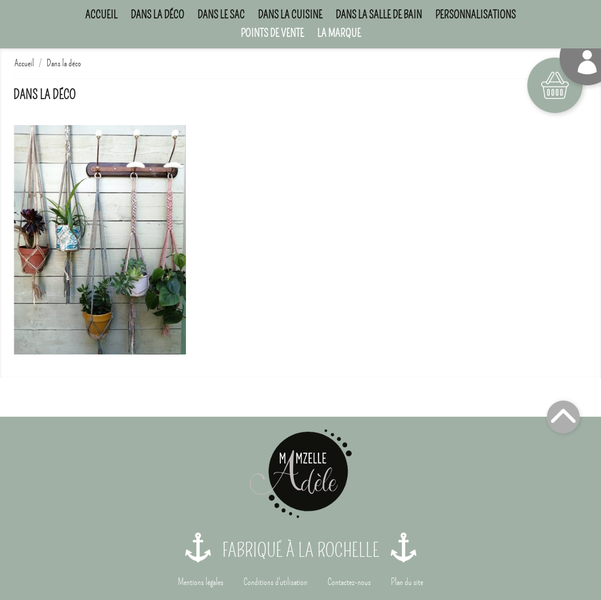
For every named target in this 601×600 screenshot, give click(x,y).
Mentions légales (200, 582)
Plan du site (407, 582)
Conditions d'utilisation (275, 582)
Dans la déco (157, 14)
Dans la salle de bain (379, 14)
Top (563, 417)
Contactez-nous (349, 582)
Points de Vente (272, 33)
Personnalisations (475, 14)
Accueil (101, 14)
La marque (339, 33)
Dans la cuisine (290, 14)
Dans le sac (221, 14)
